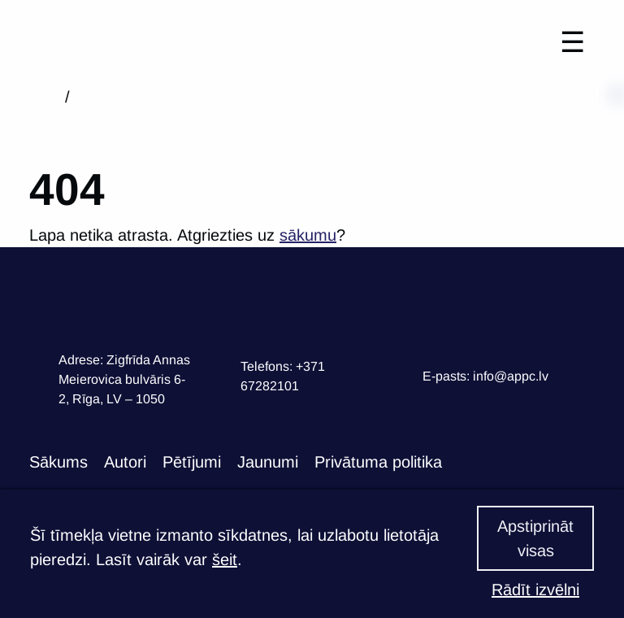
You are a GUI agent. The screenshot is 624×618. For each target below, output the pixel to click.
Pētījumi (191, 462)
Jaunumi (267, 462)
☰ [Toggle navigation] (572, 42)
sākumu (308, 235)
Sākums (58, 462)
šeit (224, 559)
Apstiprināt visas (535, 538)
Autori (125, 462)
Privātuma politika (378, 462)
